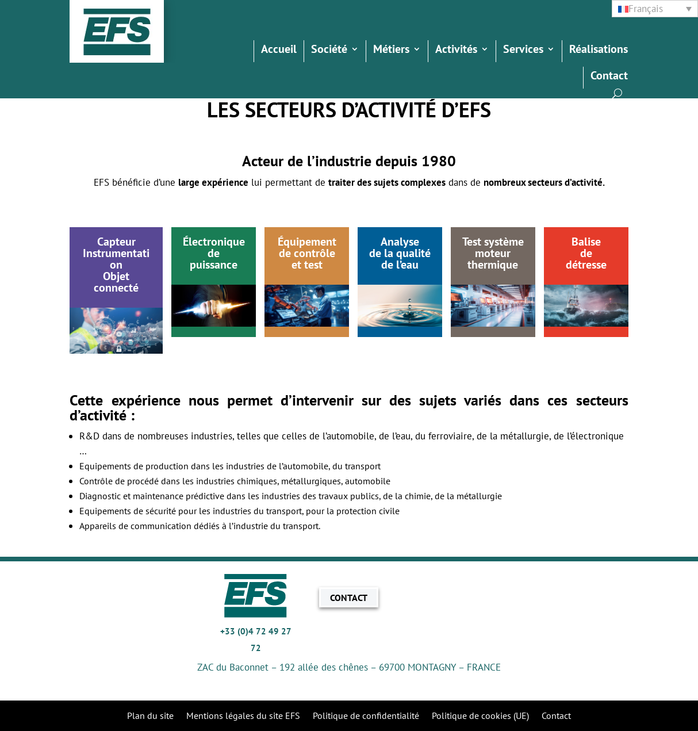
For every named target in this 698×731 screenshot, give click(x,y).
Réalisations (598, 50)
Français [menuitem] (645, 8)
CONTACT (348, 597)
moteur (493, 253)
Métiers (391, 50)
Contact (609, 77)
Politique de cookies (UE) (480, 716)
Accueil (279, 50)
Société (329, 50)
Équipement (307, 241)
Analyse (400, 241)
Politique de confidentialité (366, 716)
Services (523, 50)
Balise (586, 241)
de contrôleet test (307, 259)
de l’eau (400, 264)
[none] (655, 8)
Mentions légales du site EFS (243, 716)
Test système (493, 241)
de (586, 253)
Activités (456, 50)
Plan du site (150, 716)
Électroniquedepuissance (214, 253)
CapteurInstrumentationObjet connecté (116, 264)
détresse (586, 264)
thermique (492, 264)
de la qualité (400, 253)
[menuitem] (655, 8)
